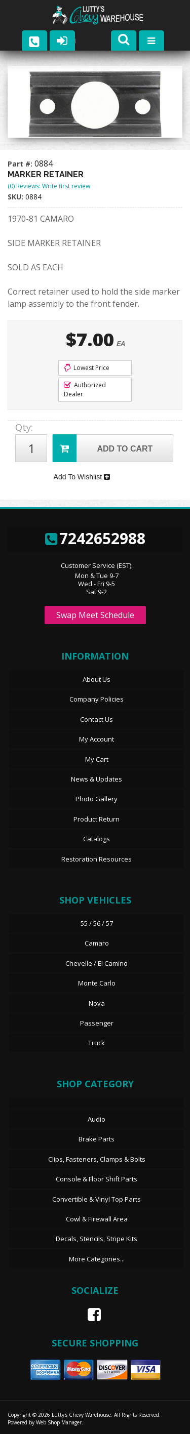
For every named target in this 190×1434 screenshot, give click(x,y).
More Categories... (97, 1258)
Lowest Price (86, 367)
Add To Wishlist (82, 477)
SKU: (16, 196)
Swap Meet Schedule (95, 615)
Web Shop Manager (59, 1422)
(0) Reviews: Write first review (49, 186)
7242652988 (95, 538)
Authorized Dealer (85, 389)
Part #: (21, 164)
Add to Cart (103, 448)
